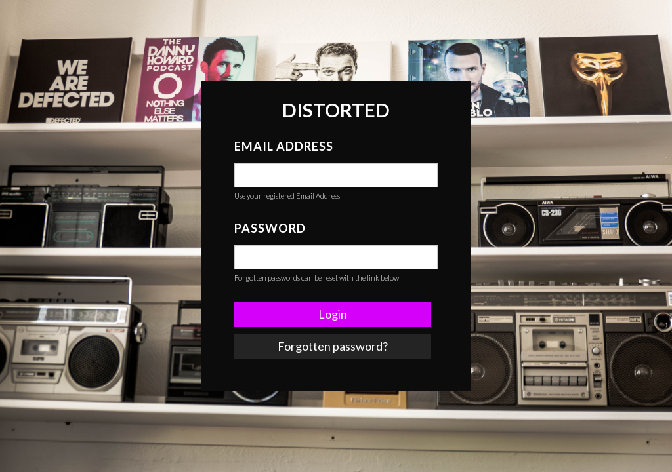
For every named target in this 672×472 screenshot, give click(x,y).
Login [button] (332, 314)
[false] (336, 175)
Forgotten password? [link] (333, 346)
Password (270, 228)
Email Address (283, 146)
